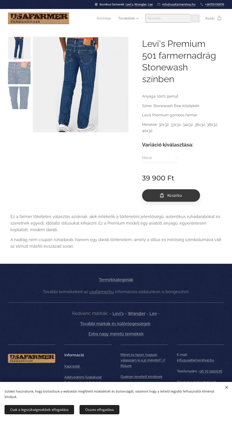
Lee (150, 4)
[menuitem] (105, 18)
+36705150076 (214, 4)
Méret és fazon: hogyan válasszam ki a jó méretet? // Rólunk (143, 360)
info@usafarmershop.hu (179, 4)
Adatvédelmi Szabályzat (83, 377)
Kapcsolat (72, 366)
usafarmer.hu (101, 291)
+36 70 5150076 (210, 371)
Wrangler (140, 4)
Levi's (129, 4)
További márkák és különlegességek (115, 323)
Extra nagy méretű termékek (116, 333)
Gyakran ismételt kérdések (141, 377)
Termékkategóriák (116, 279)
